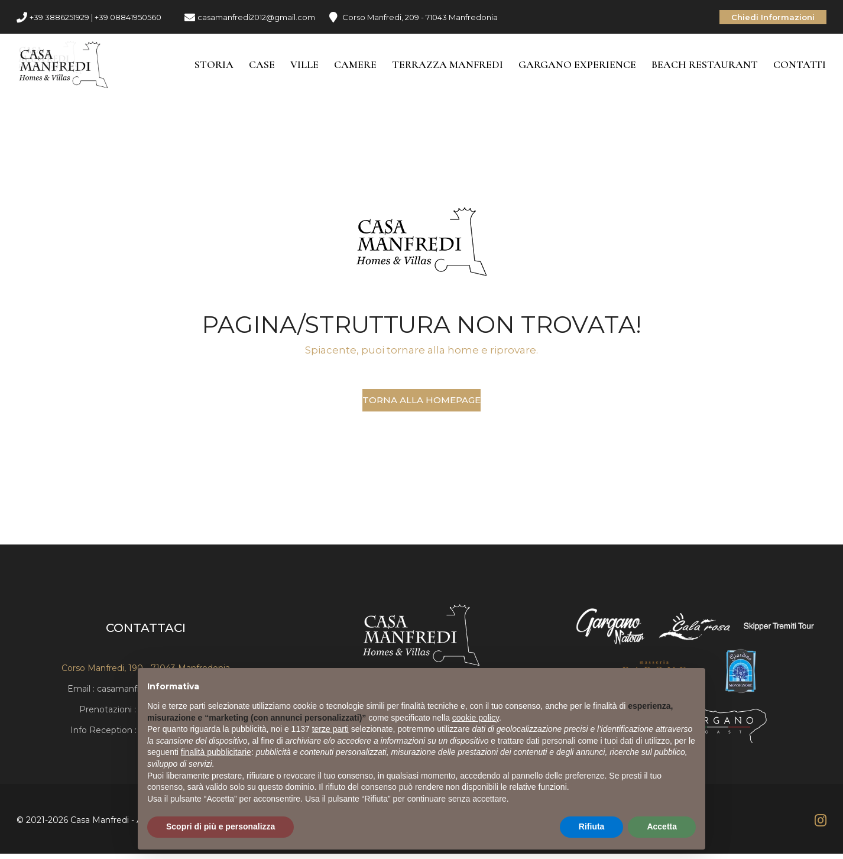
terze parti (330, 729)
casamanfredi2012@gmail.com (256, 17)
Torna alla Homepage (421, 403)
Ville (305, 66)
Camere (356, 66)
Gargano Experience (578, 66)
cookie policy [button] (475, 717)
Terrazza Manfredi (448, 66)
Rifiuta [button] (592, 826)
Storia (214, 66)
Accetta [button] (662, 826)
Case (262, 66)
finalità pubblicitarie (216, 752)
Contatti (800, 66)
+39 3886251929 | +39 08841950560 (95, 17)
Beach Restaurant (705, 66)
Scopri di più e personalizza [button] (220, 826)
